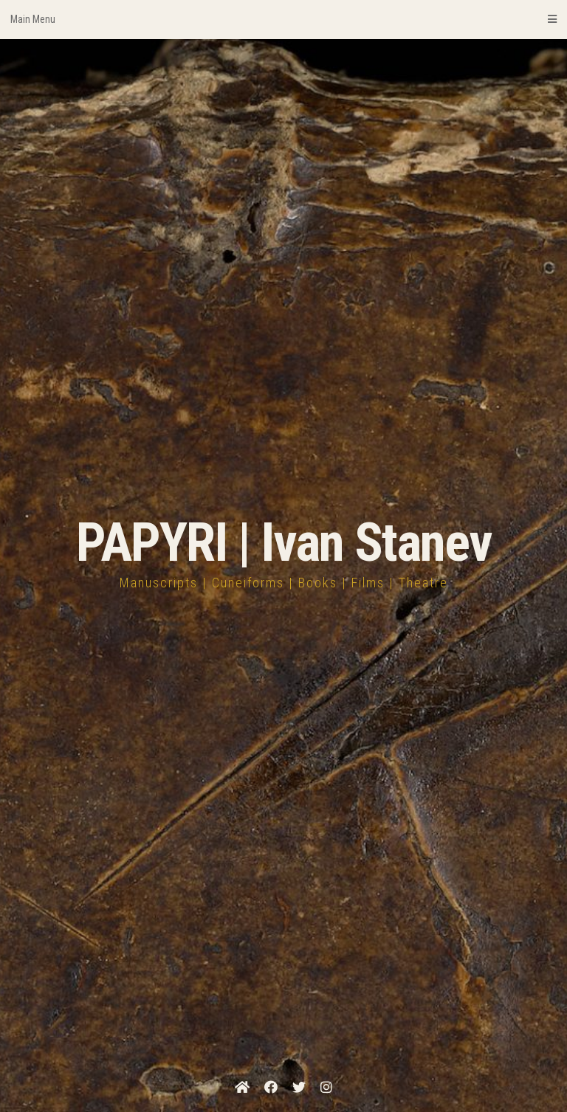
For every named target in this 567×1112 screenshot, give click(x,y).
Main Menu (283, 19)
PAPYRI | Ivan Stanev (284, 542)
